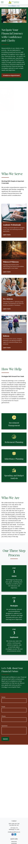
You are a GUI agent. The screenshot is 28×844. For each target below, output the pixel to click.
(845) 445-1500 (15, 823)
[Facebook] (13, 834)
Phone (3, 716)
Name (3, 697)
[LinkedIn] (15, 834)
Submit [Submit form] (5, 739)
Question (4, 726)
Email (3, 707)
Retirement (14, 841)
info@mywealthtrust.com (14, 832)
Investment (14, 843)
